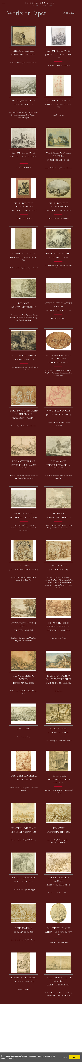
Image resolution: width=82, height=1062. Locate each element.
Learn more (12, 1058)
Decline (64, 1057)
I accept (74, 1057)
